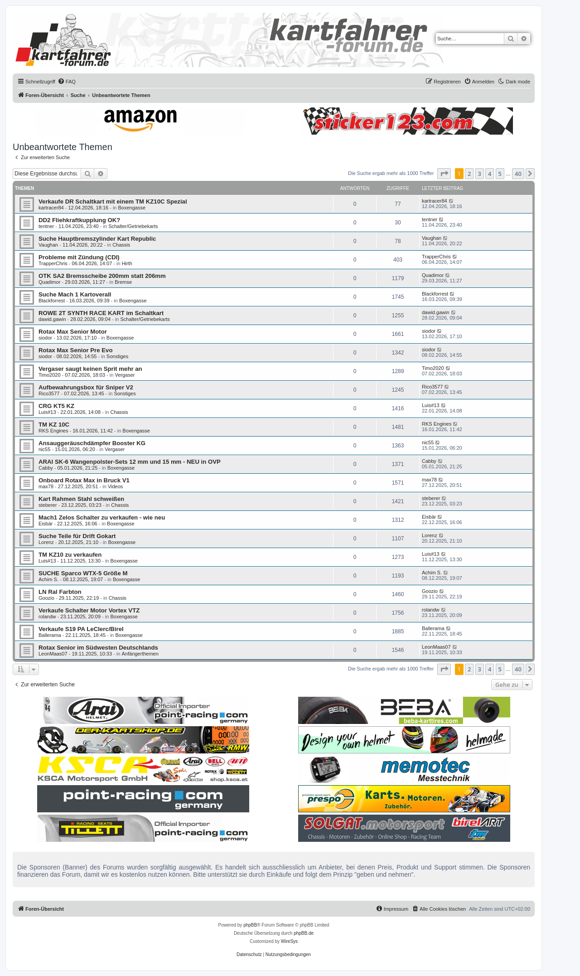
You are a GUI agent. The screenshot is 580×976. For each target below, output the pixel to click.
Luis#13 (47, 412)
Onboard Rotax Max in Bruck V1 (84, 480)
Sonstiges (117, 356)
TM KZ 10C (54, 424)
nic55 (44, 449)
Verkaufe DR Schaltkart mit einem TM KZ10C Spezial (113, 201)
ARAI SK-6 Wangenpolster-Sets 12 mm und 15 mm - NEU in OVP (130, 461)
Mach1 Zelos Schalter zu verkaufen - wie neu (102, 517)
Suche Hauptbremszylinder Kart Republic (97, 238)
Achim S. (48, 579)
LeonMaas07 (53, 653)
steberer (48, 505)
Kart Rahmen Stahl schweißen (81, 498)
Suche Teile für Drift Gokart (77, 536)
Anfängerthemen (140, 653)
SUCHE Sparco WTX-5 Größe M (83, 573)
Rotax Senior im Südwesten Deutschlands (98, 647)
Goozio (46, 598)
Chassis (121, 245)
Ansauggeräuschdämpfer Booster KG (92, 443)
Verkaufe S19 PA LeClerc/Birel (81, 629)
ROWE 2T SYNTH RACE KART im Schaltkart (101, 313)
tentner (46, 226)
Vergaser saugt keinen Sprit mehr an (90, 368)
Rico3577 (49, 393)
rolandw (47, 616)
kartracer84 (51, 207)
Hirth (127, 263)
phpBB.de (304, 933)
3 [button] (479, 174)
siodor (45, 337)
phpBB (250, 925)
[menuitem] (67, 81)
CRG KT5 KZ (56, 406)
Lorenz (46, 542)
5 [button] (500, 174)
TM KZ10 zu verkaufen (70, 554)
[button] (444, 173)
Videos (115, 486)
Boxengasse (132, 207)
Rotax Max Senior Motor (73, 331)
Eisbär (46, 523)
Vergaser (125, 375)
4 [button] (489, 174)
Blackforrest (52, 300)
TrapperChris (53, 263)
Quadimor (49, 282)
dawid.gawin (52, 319)
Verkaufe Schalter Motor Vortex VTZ (89, 610)
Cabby (46, 468)
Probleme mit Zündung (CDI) (79, 257)
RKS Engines (53, 430)
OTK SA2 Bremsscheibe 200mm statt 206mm (102, 275)
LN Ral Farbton (60, 591)
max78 (46, 486)
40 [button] (518, 174)
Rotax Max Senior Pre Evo (75, 350)
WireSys (289, 941)
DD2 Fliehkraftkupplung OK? (79, 220)
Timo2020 (50, 375)
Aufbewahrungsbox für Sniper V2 (86, 387)
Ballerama (50, 635)
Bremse (123, 282)
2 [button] (469, 174)
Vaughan (48, 245)
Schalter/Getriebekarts (133, 226)
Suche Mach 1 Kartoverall (75, 294)
